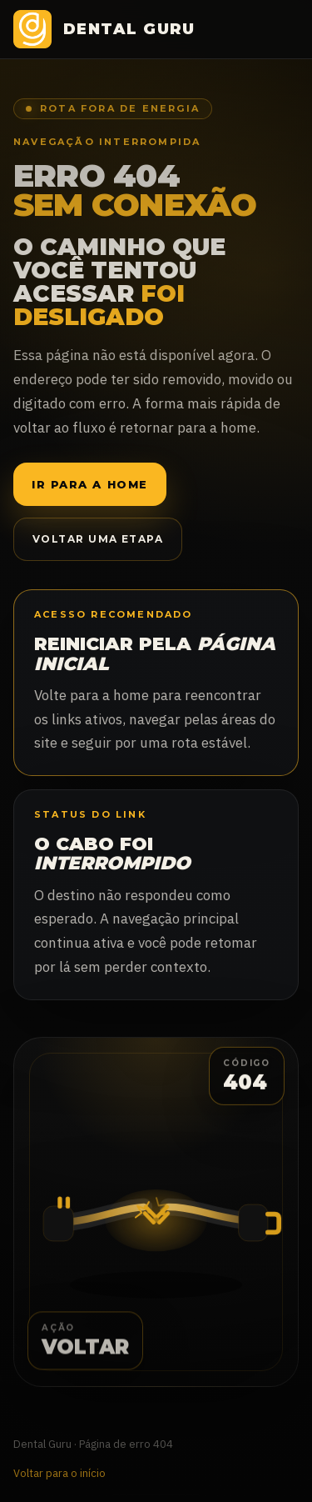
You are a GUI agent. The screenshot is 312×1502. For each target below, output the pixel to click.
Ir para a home (90, 484)
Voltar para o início (59, 1473)
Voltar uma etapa (97, 539)
